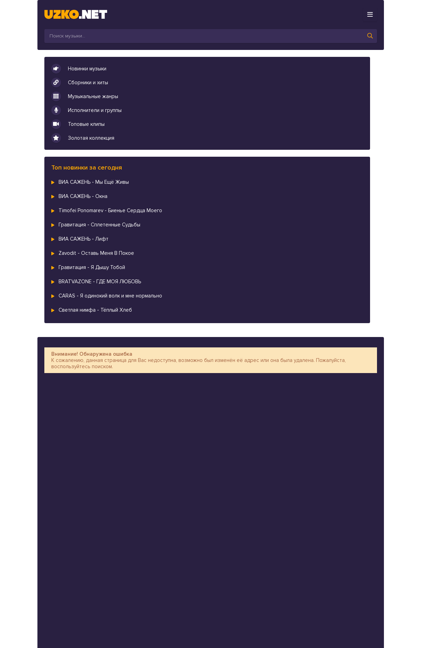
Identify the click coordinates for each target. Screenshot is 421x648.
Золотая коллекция (82, 138)
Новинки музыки (78, 69)
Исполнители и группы (86, 110)
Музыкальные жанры (84, 96)
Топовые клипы (78, 124)
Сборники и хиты (79, 82)
